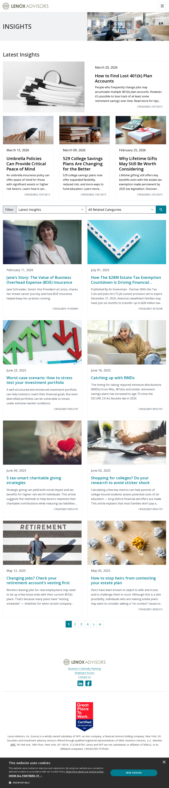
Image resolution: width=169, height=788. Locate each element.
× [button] (164, 762)
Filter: (9, 209)
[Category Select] (121, 210)
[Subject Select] (51, 210)
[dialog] (84, 773)
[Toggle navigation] (162, 6)
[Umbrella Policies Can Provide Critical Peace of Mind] (28, 158)
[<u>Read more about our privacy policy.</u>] (85, 771)
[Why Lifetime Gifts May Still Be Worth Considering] (140, 158)
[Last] (100, 624)
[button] (57, 776)
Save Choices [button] (134, 772)
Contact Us (84, 677)
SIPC (13, 744)
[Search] (161, 210)
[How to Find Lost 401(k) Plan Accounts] (84, 86)
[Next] (94, 624)
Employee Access (84, 672)
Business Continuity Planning (84, 668)
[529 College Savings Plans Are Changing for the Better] (84, 158)
